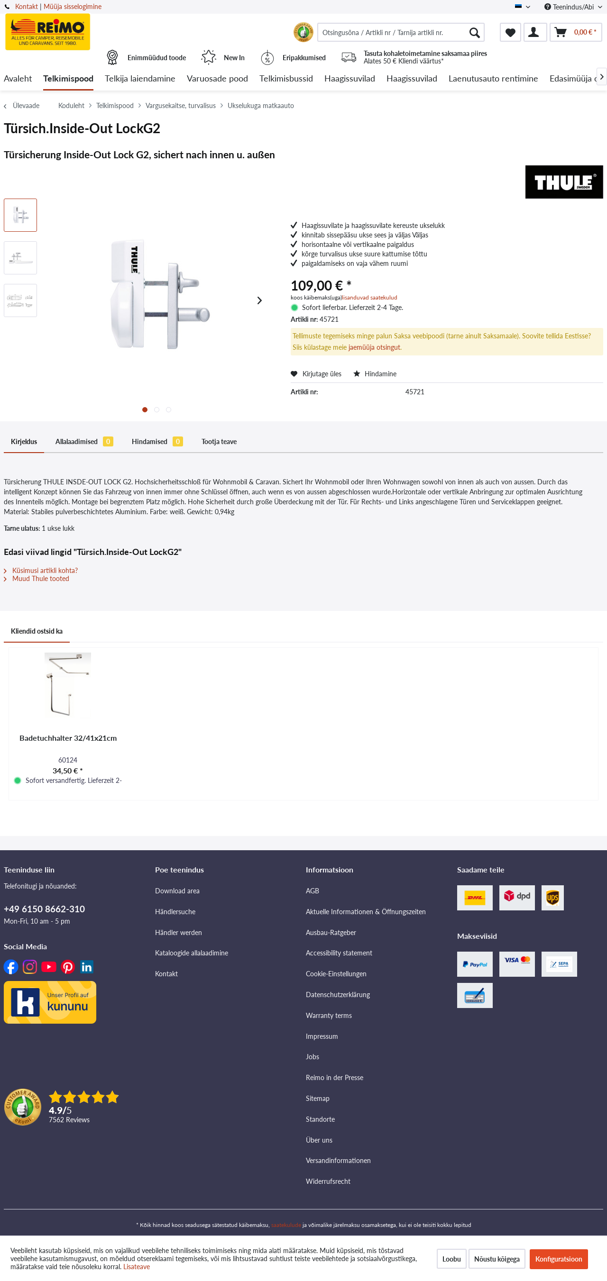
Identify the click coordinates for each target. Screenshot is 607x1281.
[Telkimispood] (68, 79)
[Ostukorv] (576, 32)
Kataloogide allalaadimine (191, 953)
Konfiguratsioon (558, 1259)
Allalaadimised (84, 441)
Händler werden (178, 932)
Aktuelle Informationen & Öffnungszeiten (366, 912)
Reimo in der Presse (334, 1077)
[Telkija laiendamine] (140, 79)
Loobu (451, 1259)
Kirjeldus (24, 441)
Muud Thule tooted (36, 578)
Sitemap (318, 1098)
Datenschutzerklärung (338, 994)
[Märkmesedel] (510, 32)
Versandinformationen (338, 1160)
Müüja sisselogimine (72, 6)
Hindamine (374, 374)
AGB (312, 891)
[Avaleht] (18, 79)
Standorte (320, 1119)
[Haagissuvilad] (349, 79)
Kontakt (26, 6)
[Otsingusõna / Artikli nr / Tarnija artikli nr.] (401, 32)
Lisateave (136, 1267)
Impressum (322, 1036)
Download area (177, 891)
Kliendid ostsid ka (37, 631)
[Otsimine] (475, 32)
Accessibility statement (339, 953)
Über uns (319, 1140)
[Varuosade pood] (217, 79)
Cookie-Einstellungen (336, 974)
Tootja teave (219, 441)
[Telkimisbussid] (286, 79)
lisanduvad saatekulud (369, 297)
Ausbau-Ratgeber (331, 932)
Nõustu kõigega (497, 1259)
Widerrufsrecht (328, 1181)
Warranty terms (329, 1015)
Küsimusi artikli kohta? (41, 570)
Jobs (312, 1057)
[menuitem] (401, 32)
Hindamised (157, 441)
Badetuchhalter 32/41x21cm (68, 737)
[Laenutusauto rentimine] (493, 79)
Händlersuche (175, 912)
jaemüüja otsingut (374, 347)
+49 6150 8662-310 (44, 908)
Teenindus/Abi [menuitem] (570, 7)
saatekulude (286, 1224)
